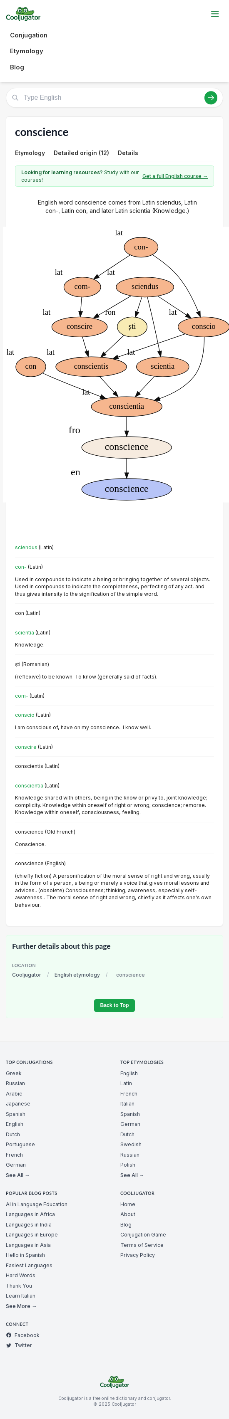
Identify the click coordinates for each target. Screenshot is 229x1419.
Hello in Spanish (25, 1255)
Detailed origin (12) (81, 152)
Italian (127, 1104)
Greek (14, 1073)
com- (21, 696)
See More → (21, 1306)
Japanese (18, 1104)
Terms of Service (142, 1245)
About (127, 1214)
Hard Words (20, 1275)
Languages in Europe (32, 1234)
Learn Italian (20, 1296)
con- (21, 567)
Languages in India (29, 1225)
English (14, 1124)
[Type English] (114, 98)
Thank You (19, 1286)
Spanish (15, 1114)
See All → (18, 1175)
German (16, 1165)
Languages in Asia (28, 1245)
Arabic (14, 1094)
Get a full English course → (175, 176)
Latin (126, 1083)
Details (128, 152)
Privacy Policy (137, 1255)
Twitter (19, 1345)
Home (127, 1204)
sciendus (26, 547)
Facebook (23, 1335)
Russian (15, 1083)
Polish (127, 1165)
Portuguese (20, 1144)
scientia (24, 632)
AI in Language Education (36, 1204)
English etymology (77, 975)
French (14, 1155)
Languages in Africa (30, 1214)
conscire (26, 747)
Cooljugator (26, 975)
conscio (25, 715)
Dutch (13, 1134)
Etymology (26, 51)
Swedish (131, 1144)
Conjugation (28, 35)
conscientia (29, 785)
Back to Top (114, 1005)
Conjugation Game (143, 1234)
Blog (17, 67)
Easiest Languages (29, 1265)
